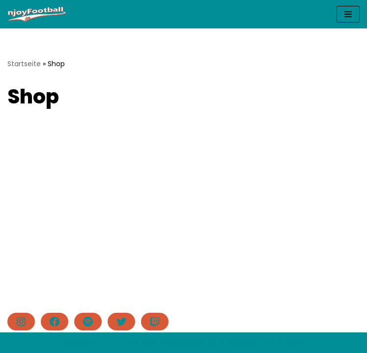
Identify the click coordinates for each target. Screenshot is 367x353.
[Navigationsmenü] (348, 14)
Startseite (24, 64)
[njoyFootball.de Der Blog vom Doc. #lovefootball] (36, 14)
